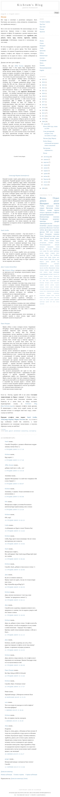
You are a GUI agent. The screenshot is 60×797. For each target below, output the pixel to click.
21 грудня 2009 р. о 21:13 (15, 635)
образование (52, 268)
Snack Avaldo (5, 230)
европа (56, 210)
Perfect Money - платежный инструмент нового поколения (51, 143)
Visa (51, 255)
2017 (43, 102)
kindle (49, 257)
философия (48, 230)
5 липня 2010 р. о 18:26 (14, 710)
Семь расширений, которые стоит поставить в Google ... (50, 133)
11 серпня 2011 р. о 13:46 (15, 767)
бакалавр (42, 282)
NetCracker (49, 249)
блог (6, 431)
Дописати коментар (7, 771)
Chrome (57, 242)
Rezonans (45, 278)
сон (44, 299)
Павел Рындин (5, 323)
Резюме (42, 29)
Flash (45, 276)
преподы (43, 221)
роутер (41, 253)
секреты (57, 270)
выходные (56, 282)
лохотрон (56, 263)
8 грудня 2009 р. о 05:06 (14, 496)
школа (57, 301)
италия (52, 238)
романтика (43, 228)
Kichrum (7, 454)
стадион (52, 253)
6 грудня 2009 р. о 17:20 (14, 460)
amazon (42, 257)
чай (51, 301)
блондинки (48, 234)
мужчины (42, 293)
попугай (57, 295)
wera (6, 702)
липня (46, 168)
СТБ (53, 259)
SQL (47, 255)
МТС (47, 280)
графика (42, 284)
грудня (46, 124)
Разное (46, 259)
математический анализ (47, 265)
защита (47, 287)
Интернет (17, 431)
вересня (46, 162)
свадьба (52, 270)
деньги (43, 200)
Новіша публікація (6, 774)
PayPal (41, 278)
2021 (43, 90)
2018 (43, 99)
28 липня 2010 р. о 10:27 (14, 754)
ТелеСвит (56, 228)
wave (41, 251)
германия (56, 234)
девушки (49, 225)
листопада (47, 156)
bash (46, 257)
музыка (57, 265)
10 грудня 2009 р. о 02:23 (15, 520)
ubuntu (54, 257)
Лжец (6, 726)
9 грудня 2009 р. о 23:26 (14, 509)
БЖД (58, 278)
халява (49, 210)
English (42, 70)
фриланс (42, 232)
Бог (40, 280)
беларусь (47, 282)
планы (57, 208)
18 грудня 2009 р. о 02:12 (15, 600)
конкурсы (24, 431)
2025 (43, 79)
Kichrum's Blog (30, 4)
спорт (50, 272)
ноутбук (46, 268)
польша (42, 270)
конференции (43, 263)
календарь (42, 289)
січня (45, 185)
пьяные (47, 270)
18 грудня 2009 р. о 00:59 (15, 587)
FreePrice (50, 276)
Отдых (42, 43)
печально (50, 206)
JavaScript (42, 255)
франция (45, 274)
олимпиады (56, 293)
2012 (43, 113)
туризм (47, 301)
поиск (52, 295)
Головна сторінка (19, 774)
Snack (6, 441)
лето (51, 232)
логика (57, 289)
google (57, 221)
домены (52, 284)
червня (46, 170)
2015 (43, 104)
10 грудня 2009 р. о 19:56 (15, 544)
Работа (42, 53)
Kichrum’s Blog (9, 270)
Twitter (42, 236)
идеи (51, 287)
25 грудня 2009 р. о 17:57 (15, 686)
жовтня (46, 159)
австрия (57, 259)
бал (48, 251)
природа (42, 297)
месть (45, 291)
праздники (50, 247)
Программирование (45, 68)
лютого (46, 182)
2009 (43, 121)
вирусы (42, 261)
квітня (46, 176)
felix (6, 501)
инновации (56, 287)
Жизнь (42, 41)
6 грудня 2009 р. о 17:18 (14, 449)
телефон (56, 232)
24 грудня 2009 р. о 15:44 (15, 676)
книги (51, 251)
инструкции (43, 242)
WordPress (56, 255)
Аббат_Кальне (9, 465)
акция (44, 251)
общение (49, 293)
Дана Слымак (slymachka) (8, 267)
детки (47, 261)
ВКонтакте (49, 228)
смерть (47, 253)
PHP (47, 232)
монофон (57, 291)
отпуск (42, 212)
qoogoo (7, 759)
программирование (46, 215)
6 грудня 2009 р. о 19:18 (14, 470)
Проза (41, 63)
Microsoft (46, 238)
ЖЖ (44, 280)
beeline (54, 278)
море (53, 236)
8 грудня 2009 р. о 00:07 (14, 483)
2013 (43, 110)
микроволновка (50, 291)
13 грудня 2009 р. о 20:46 (15, 569)
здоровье (56, 219)
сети (41, 272)
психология (55, 230)
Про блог (42, 24)
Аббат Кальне (19, 66)
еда (58, 261)
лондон (41, 291)
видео (57, 240)
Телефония (43, 60)
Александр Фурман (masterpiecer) (19, 175)
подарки (48, 295)
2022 (43, 88)
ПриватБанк (48, 236)
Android (55, 274)
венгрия (57, 244)
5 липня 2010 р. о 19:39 (14, 721)
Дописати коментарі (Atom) (19, 778)
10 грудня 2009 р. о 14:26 (15, 531)
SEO (41, 240)
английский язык (54, 280)
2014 (43, 107)
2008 (43, 188)
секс (58, 297)
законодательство (46, 223)
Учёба (41, 48)
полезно (42, 58)
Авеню (41, 259)
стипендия (56, 272)
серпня (46, 165)
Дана (6, 574)
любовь (42, 230)
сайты (54, 297)
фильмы (42, 249)
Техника (42, 65)
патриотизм (42, 295)
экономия (42, 303)
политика (43, 226)
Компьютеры (43, 55)
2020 (43, 93)
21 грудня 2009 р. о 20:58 (15, 615)
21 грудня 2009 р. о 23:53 (15, 650)
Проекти (42, 31)
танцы (41, 274)
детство (47, 284)
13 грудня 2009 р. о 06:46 (15, 559)
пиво (57, 236)
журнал (57, 284)
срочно (52, 299)
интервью (42, 247)
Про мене (42, 26)
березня (46, 179)
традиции (57, 299)
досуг (11, 431)
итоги (56, 203)
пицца (57, 268)
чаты (54, 301)
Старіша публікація (31, 774)
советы (45, 272)
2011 (43, 116)
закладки (42, 287)
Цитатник (43, 50)
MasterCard (56, 276)
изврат (42, 208)
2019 (43, 96)
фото (57, 253)
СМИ (49, 259)
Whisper (50, 278)
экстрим (50, 242)
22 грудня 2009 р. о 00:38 (15, 665)
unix (58, 257)
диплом (53, 261)
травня (46, 173)
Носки (3, 17)
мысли (41, 268)
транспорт (42, 301)
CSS (58, 274)
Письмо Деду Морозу (49, 138)
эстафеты (32, 431)
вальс (52, 282)
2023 (43, 85)
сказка (57, 247)
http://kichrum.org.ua (7, 406)
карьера (47, 289)
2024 (43, 82)
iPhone (46, 240)
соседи (47, 299)
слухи (41, 299)
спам (41, 238)
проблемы (56, 251)
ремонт (51, 297)
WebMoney (56, 249)
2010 (43, 118)
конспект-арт (52, 289)
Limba (7, 525)
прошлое (48, 212)
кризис (57, 238)
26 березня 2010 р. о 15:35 (15, 697)
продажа (46, 297)
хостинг (50, 274)
